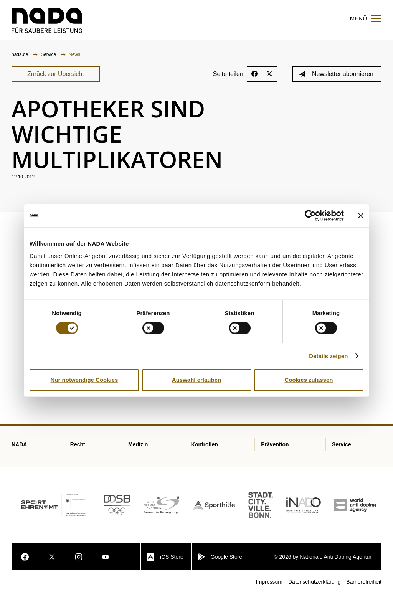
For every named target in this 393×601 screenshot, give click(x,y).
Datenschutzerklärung (314, 589)
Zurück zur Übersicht (55, 81)
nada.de (21, 61)
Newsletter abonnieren (336, 81)
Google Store (220, 564)
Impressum (269, 589)
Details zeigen (328, 356)
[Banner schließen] (360, 215)
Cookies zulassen (309, 379)
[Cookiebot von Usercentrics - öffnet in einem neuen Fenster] (310, 215)
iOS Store (165, 564)
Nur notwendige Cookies (84, 379)
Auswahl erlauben (196, 379)
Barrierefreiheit (363, 589)
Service (49, 61)
